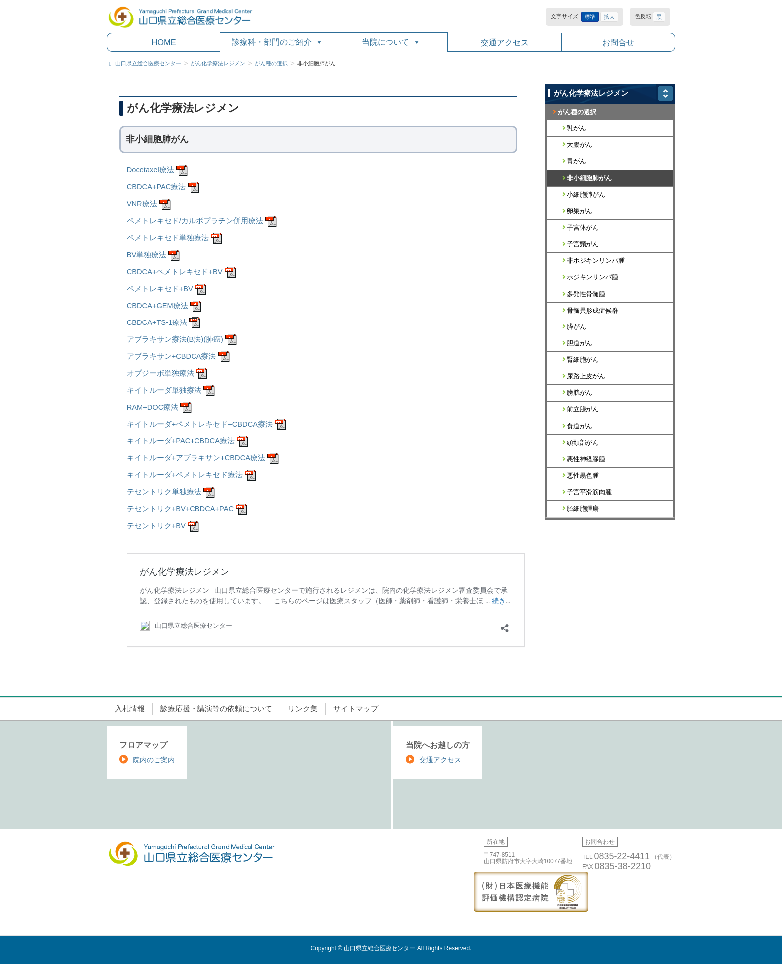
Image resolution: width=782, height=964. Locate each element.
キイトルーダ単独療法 (164, 390)
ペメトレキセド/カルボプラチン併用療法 (195, 221)
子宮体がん (583, 227)
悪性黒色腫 (583, 475)
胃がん (576, 161)
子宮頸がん (583, 244)
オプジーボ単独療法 (160, 373)
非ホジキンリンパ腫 (596, 260)
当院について (391, 42)
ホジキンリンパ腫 (592, 277)
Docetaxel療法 (150, 170)
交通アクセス (505, 42)
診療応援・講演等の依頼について (216, 709)
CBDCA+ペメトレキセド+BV (175, 272)
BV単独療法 (147, 255)
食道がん (579, 426)
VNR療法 (142, 204)
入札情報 (130, 709)
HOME (163, 42)
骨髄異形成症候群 (592, 310)
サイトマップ (355, 709)
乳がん (576, 128)
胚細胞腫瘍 (583, 508)
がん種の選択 (577, 112)
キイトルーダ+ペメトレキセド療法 (185, 475)
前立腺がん (583, 409)
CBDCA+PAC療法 (156, 187)
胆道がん (579, 343)
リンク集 (303, 709)
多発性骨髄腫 (586, 294)
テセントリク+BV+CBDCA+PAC (180, 509)
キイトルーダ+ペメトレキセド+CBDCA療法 (200, 424)
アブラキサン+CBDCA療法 (171, 356)
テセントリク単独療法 (164, 492)
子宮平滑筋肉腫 (589, 492)
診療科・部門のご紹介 (277, 42)
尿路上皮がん (586, 376)
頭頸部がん (583, 442)
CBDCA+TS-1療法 (157, 322)
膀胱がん (579, 392)
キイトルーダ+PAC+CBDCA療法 (181, 441)
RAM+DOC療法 (152, 407)
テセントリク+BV (156, 526)
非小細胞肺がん (589, 178)
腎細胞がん (583, 359)
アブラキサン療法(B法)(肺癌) (175, 339)
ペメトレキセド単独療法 (168, 238)
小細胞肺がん (586, 194)
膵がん (576, 326)
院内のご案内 (154, 760)
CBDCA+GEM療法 (157, 306)
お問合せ (618, 42)
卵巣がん (579, 211)
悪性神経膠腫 (586, 459)
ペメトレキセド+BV (160, 289)
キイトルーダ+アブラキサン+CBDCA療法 (196, 458)
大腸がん (579, 144)
